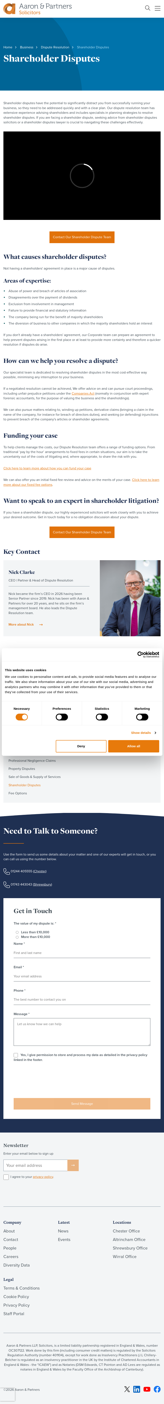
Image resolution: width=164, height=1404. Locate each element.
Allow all (133, 746)
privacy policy (43, 1176)
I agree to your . (32, 1177)
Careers (10, 1256)
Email (19, 967)
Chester (40, 871)
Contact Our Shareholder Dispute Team (82, 237)
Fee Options (18, 793)
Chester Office (126, 1231)
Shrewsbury (42, 884)
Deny (81, 746)
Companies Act (83, 393)
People (9, 1248)
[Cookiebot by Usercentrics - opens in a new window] (140, 654)
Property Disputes (22, 768)
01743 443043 (21, 884)
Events (64, 1239)
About (9, 1231)
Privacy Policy (16, 1305)
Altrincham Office (129, 1239)
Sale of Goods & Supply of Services (35, 776)
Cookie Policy (16, 1296)
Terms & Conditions (21, 1288)
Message (22, 1014)
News (63, 1231)
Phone (20, 990)
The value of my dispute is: (35, 923)
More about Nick (21, 624)
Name (19, 943)
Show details (141, 732)
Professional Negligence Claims (32, 760)
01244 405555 (21, 871)
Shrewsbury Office (130, 1248)
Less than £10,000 (35, 932)
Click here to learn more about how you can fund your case (47, 468)
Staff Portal (13, 1313)
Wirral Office (124, 1256)
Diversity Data (16, 1265)
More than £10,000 (35, 936)
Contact (10, 1239)
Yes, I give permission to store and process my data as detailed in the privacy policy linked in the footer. (80, 1057)
